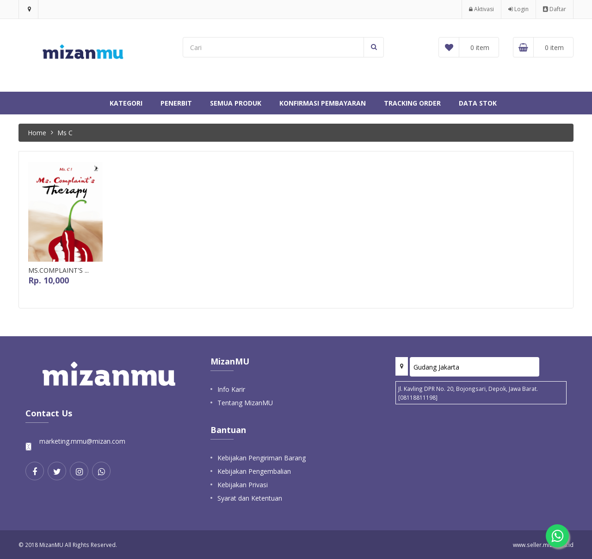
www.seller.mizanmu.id (543, 544)
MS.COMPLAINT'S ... (58, 270)
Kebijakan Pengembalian (254, 471)
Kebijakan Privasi (242, 484)
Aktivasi (481, 9)
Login (518, 9)
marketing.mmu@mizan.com (82, 441)
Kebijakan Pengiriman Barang (261, 457)
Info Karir (231, 389)
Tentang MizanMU (245, 402)
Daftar (554, 9)
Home (37, 132)
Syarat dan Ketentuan (249, 498)
